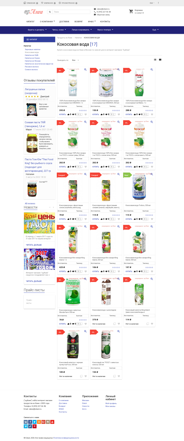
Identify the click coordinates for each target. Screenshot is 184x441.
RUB (151, 3)
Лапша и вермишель (80, 30)
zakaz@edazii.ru (101, 9)
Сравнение (31, 3)
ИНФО (91, 21)
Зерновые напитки (32, 49)
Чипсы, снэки (58, 30)
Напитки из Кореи (32, 58)
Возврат (79, 21)
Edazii (84, 403)
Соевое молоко (31, 69)
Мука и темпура (104, 30)
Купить (62, 114)
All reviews (30, 203)
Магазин (85, 400)
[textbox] (71, 12)
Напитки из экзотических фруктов (39, 64)
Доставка (64, 21)
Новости (85, 406)
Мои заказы (110, 406)
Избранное (48, 3)
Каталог (30, 21)
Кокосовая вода (32, 52)
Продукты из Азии (64, 38)
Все (75, 60)
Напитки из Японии (32, 61)
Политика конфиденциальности (66, 438)
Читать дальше (34, 245)
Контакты (105, 21)
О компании (46, 21)
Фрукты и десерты (36, 30)
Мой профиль (111, 403)
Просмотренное (68, 3)
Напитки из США (31, 55)
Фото (84, 409)
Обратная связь (102, 15)
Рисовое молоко (32, 67)
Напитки (27, 46)
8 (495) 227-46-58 (102, 12)
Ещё (154, 30)
